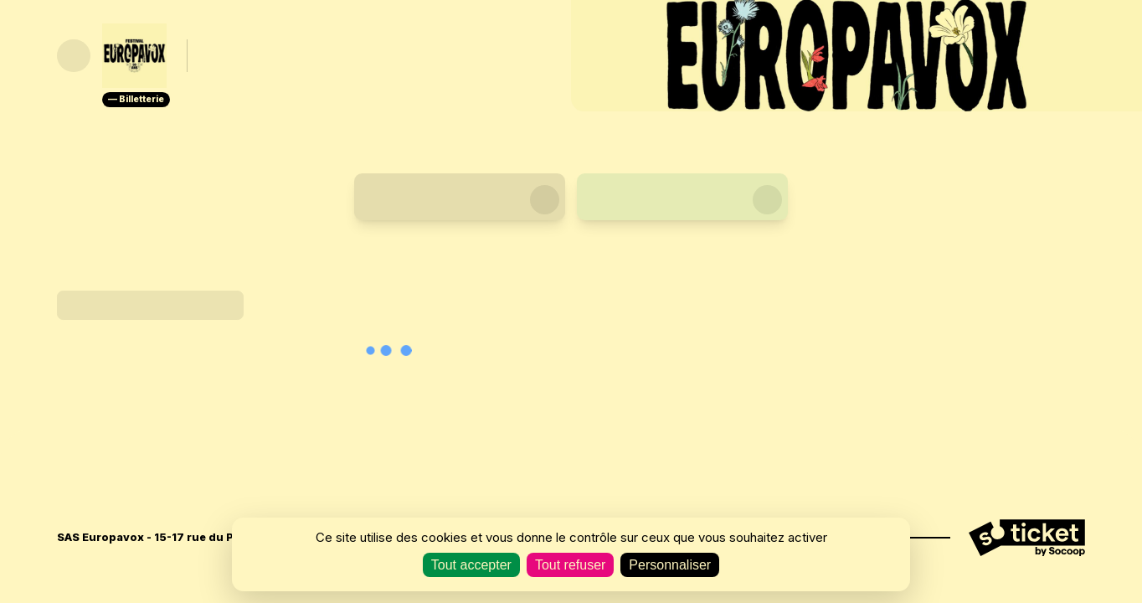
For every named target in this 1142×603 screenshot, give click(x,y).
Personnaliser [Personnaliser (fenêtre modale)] (670, 565)
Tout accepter (471, 565)
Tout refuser (570, 565)
